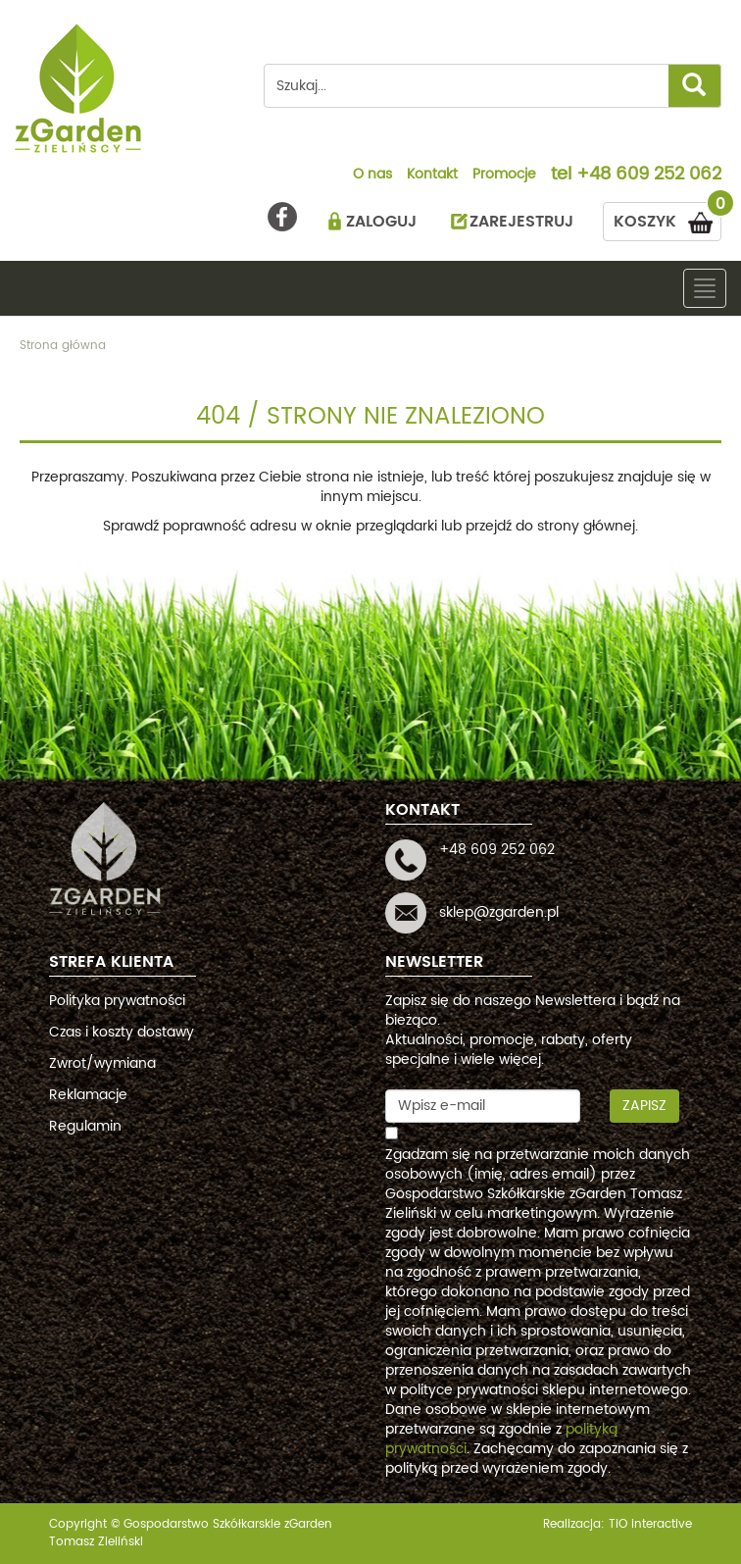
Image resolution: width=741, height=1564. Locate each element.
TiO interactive (650, 1524)
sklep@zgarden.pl (499, 912)
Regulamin (85, 1126)
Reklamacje (88, 1095)
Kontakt (432, 175)
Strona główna (63, 345)
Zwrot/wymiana (102, 1063)
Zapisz (644, 1105)
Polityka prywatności (117, 1000)
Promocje (504, 175)
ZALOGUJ (381, 221)
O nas (372, 175)
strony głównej (586, 526)
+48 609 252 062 (648, 175)
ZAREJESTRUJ (521, 221)
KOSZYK (667, 218)
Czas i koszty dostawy (121, 1032)
